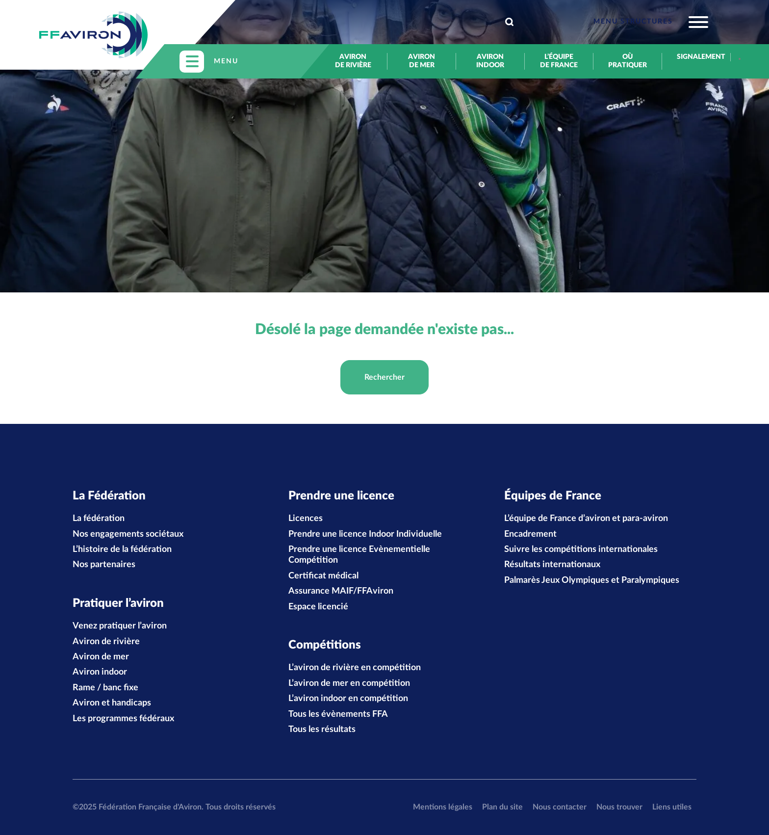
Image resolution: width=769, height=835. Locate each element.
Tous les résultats (322, 729)
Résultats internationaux (552, 564)
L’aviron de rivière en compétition (354, 667)
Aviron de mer (421, 61)
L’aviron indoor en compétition (348, 698)
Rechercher (384, 377)
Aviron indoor (490, 61)
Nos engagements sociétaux (128, 534)
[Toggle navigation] (650, 22)
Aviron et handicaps (112, 703)
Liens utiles (672, 807)
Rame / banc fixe (105, 687)
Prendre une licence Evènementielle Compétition (359, 555)
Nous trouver (619, 807)
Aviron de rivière (353, 61)
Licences (305, 518)
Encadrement (530, 534)
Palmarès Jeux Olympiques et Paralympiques (591, 580)
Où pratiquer (627, 61)
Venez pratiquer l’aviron (120, 626)
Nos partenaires (104, 564)
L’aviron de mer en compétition (349, 683)
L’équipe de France (559, 61)
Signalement (696, 56)
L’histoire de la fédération (122, 549)
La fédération (99, 518)
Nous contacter (560, 807)
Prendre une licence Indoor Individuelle (365, 534)
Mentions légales (442, 807)
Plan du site (502, 807)
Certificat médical (323, 576)
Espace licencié (318, 606)
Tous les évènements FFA (338, 714)
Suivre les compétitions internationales (581, 549)
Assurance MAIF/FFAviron (340, 591)
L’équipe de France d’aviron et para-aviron (586, 518)
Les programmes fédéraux (123, 718)
